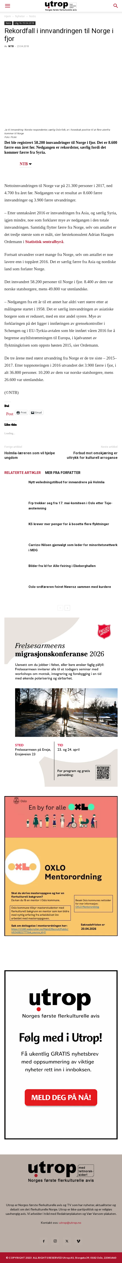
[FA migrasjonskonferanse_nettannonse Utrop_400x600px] (61, 785)
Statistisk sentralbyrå (44, 241)
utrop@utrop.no (70, 1222)
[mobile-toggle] (7, 6)
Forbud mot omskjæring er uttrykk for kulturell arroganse (92, 455)
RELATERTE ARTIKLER (22, 473)
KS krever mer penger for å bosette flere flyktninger (68, 524)
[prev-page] (60, 608)
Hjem (7, 16)
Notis (32, 16)
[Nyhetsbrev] (61, 1138)
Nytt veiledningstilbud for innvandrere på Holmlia (66, 482)
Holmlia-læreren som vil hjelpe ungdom (29, 455)
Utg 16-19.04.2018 (24, 23)
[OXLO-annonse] (61, 934)
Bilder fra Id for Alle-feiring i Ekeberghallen (62, 566)
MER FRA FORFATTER (62, 473)
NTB (11, 46)
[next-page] (67, 608)
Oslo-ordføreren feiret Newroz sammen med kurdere (69, 587)
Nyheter (20, 16)
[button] (116, 6)
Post (9, 413)
